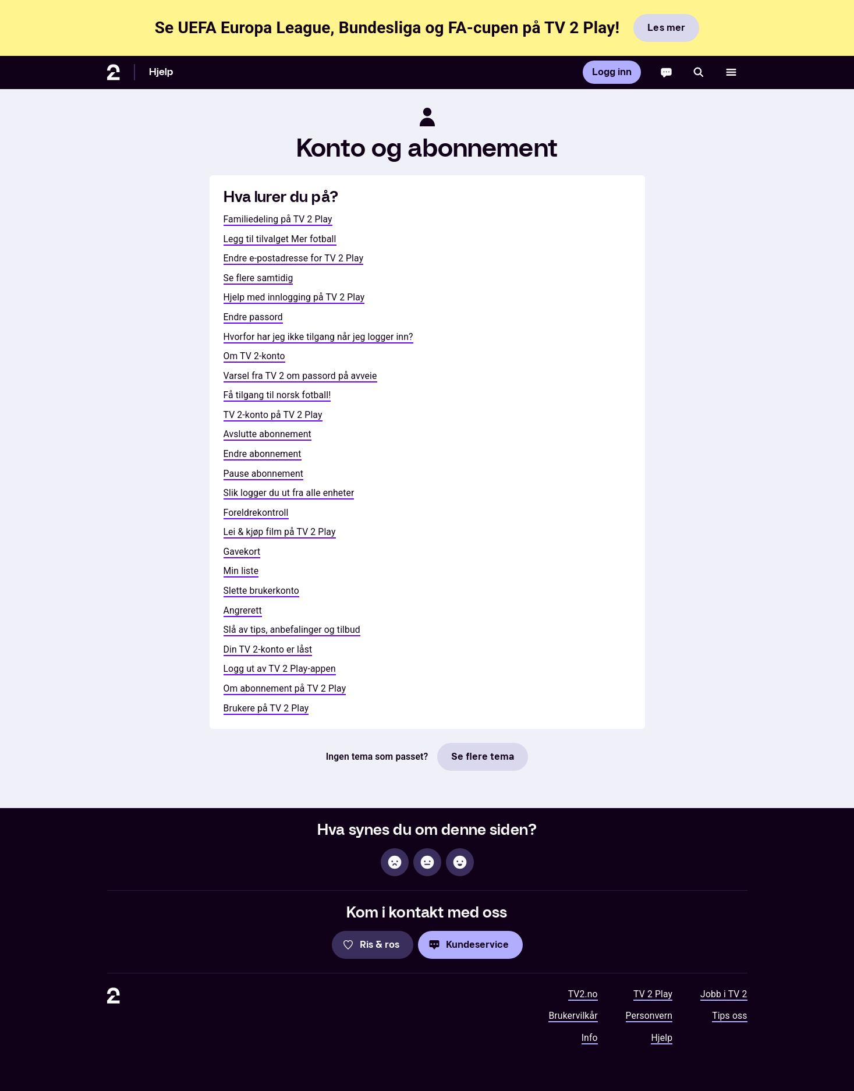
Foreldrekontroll (256, 512)
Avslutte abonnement (267, 434)
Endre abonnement (263, 453)
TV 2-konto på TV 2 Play (273, 414)
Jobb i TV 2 (723, 994)
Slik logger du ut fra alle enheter (289, 492)
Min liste (241, 570)
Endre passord (253, 317)
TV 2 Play (652, 994)
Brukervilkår (572, 1015)
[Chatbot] (666, 72)
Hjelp (161, 71)
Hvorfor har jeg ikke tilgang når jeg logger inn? (318, 336)
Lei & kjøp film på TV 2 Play (280, 531)
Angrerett (243, 610)
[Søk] (698, 72)
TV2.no (583, 994)
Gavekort (242, 551)
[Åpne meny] (731, 72)
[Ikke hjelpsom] (395, 862)
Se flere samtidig (258, 278)
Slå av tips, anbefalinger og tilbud (292, 629)
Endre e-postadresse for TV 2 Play (294, 258)
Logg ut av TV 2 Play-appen (280, 668)
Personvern (649, 1015)
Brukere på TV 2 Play (266, 708)
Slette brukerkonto (261, 590)
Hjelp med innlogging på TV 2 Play (294, 297)
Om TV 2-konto (254, 356)
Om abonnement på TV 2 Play (285, 688)
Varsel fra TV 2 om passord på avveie (300, 375)
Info (590, 1037)
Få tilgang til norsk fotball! (277, 395)
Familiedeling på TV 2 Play (278, 219)
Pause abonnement (264, 473)
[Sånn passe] (427, 862)
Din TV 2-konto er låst (268, 649)
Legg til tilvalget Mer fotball (280, 239)
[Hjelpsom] (460, 862)
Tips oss (729, 1015)
